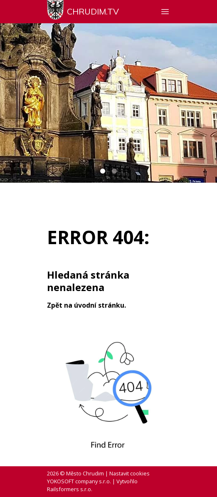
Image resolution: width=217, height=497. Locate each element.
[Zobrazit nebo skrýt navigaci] (165, 11)
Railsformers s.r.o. (69, 489)
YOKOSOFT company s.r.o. (79, 481)
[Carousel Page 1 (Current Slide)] (102, 171)
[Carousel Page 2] (114, 171)
